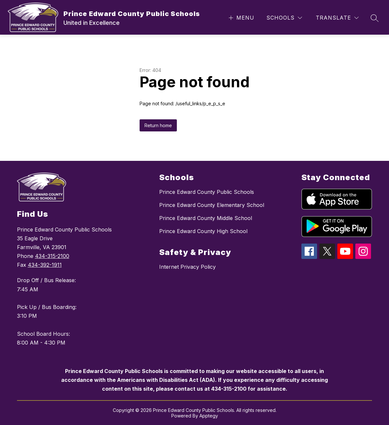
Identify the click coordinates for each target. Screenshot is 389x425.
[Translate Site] (337, 18)
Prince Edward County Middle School (205, 218)
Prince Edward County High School (203, 231)
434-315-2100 (52, 256)
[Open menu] (240, 18)
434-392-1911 (45, 265)
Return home (158, 125)
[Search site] (375, 18)
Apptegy (208, 415)
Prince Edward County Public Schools (206, 192)
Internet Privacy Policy (187, 267)
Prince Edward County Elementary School (211, 205)
